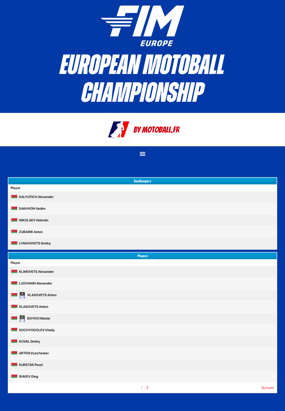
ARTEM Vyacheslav (30, 353)
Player (15, 188)
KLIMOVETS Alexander (32, 272)
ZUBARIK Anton (27, 232)
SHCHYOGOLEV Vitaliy (33, 330)
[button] (142, 153)
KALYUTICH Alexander (32, 197)
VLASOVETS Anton (33, 295)
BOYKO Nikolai (30, 318)
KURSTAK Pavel (27, 365)
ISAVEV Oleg (24, 376)
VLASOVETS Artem (29, 307)
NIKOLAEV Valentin (29, 220)
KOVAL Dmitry (25, 341)
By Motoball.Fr (156, 129)
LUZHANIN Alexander (31, 283)
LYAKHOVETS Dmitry (31, 243)
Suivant (267, 387)
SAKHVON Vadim (28, 209)
